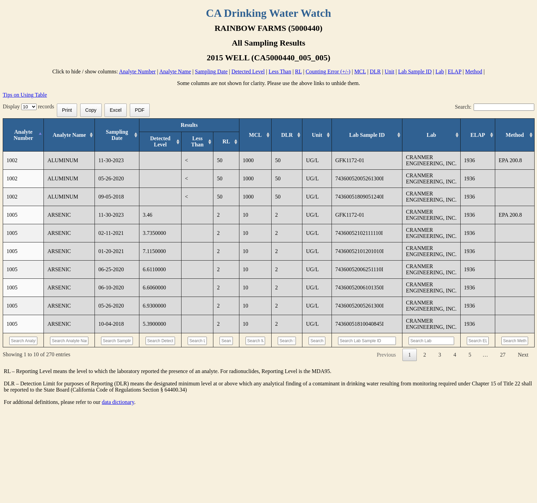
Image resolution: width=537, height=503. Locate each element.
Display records (30, 106)
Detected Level (248, 71)
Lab (439, 71)
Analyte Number (137, 71)
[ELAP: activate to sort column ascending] (477, 135)
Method (473, 71)
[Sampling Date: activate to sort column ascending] (119, 135)
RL (298, 71)
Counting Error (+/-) (327, 71)
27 (502, 416)
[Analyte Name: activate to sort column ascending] (70, 135)
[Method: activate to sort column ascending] (515, 135)
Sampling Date (211, 71)
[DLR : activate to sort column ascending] (296, 135)
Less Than (279, 71)
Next (523, 416)
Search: (494, 107)
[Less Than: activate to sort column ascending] (197, 142)
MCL (360, 71)
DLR (375, 71)
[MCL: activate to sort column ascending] (263, 135)
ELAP (454, 71)
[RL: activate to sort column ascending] (230, 142)
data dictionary (118, 464)
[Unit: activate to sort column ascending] (330, 135)
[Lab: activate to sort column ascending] (432, 135)
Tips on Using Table (25, 95)
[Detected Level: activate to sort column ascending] (160, 142)
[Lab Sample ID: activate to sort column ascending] (375, 135)
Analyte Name (175, 71)
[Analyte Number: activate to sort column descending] (23, 135)
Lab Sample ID (415, 71)
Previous (386, 416)
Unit (389, 71)
